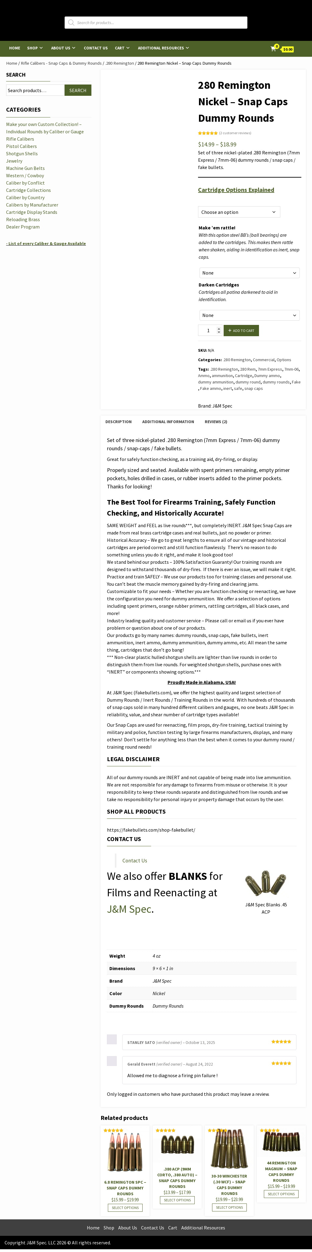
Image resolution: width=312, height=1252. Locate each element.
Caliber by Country (25, 197)
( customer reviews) (235, 133)
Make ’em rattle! (217, 228)
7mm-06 (291, 369)
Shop (32, 48)
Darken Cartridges (219, 285)
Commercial (264, 359)
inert (227, 388)
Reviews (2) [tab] (216, 421)
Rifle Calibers (20, 139)
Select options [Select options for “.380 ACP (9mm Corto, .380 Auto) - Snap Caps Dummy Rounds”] (177, 1200)
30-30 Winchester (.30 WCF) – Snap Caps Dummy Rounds (229, 1184)
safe (238, 388)
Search (16, 74)
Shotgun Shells (22, 153)
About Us (60, 48)
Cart (120, 48)
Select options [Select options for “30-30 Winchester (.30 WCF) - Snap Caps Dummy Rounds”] (229, 1207)
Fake (296, 382)
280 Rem (248, 369)
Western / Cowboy (25, 175)
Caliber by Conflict (25, 183)
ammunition (222, 375)
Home (14, 48)
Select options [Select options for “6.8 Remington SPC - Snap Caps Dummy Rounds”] (125, 1207)
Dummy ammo (267, 375)
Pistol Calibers (21, 146)
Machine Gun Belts (25, 168)
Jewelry (14, 161)
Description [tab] (118, 421)
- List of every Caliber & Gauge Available (46, 243)
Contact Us (96, 48)
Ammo (204, 375)
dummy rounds (276, 382)
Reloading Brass (23, 219)
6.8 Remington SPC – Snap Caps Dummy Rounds (125, 1187)
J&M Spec (129, 909)
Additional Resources (161, 48)
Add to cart (243, 330)
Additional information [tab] (168, 421)
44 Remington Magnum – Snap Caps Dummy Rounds (281, 1171)
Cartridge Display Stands (31, 212)
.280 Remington (119, 63)
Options (205, 199)
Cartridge (243, 375)
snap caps (253, 388)
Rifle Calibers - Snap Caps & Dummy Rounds (61, 63)
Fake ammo (210, 388)
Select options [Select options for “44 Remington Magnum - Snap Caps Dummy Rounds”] (281, 1194)
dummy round (248, 382)
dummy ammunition (215, 382)
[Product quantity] (210, 330)
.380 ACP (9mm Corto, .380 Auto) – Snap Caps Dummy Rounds (177, 1177)
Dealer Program (23, 227)
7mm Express (270, 369)
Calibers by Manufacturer (32, 205)
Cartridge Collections (28, 190)
